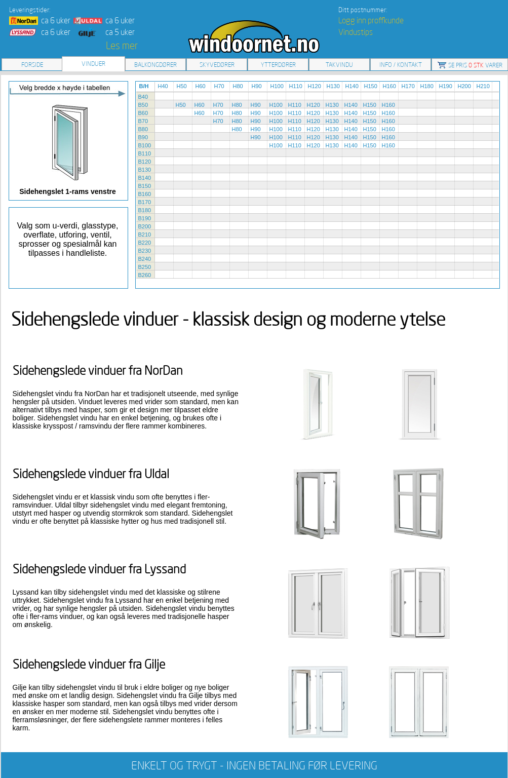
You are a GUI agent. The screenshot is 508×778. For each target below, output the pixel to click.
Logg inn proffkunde (371, 20)
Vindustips (355, 32)
